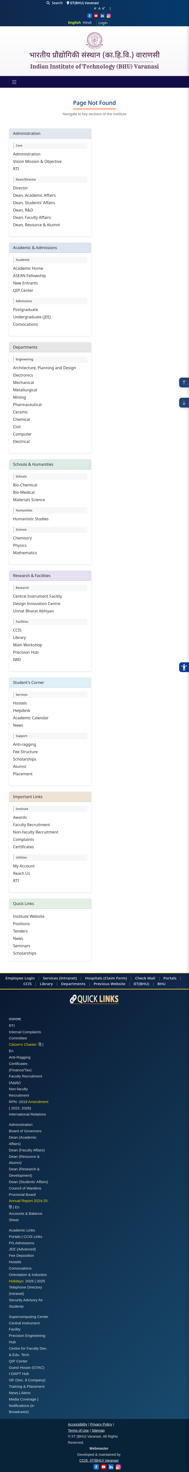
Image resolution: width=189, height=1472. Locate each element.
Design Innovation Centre (36, 603)
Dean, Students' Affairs (34, 202)
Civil (17, 426)
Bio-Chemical (25, 485)
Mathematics (25, 552)
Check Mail (145, 978)
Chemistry (22, 538)
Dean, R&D (23, 210)
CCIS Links (33, 1236)
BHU (162, 983)
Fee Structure (25, 751)
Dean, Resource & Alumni (36, 224)
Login (103, 22)
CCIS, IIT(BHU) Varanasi (99, 1460)
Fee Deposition (21, 1255)
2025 (41, 1281)
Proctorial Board (22, 1194)
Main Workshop (27, 645)
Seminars (21, 945)
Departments (73, 983)
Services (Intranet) (60, 978)
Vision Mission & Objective (37, 161)
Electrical (21, 441)
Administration (26, 154)
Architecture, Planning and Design (44, 367)
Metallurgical (25, 390)
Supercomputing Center (28, 1317)
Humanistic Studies (30, 519)
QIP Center (23, 290)
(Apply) (15, 1082)
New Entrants (25, 283)
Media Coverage (22, 1399)
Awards (20, 817)
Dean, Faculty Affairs (32, 217)
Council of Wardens (25, 1188)
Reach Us (21, 873)
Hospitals (93, 978)
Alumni (19, 766)
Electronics (23, 375)
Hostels (20, 703)
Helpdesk (21, 710)
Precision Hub (26, 652)
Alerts (26, 1393)
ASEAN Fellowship (29, 275)
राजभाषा (15, 1019)
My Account (24, 866)
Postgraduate (25, 309)
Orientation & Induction (28, 1275)
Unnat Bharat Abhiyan (33, 611)
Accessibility (77, 1424)
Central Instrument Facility (37, 596)
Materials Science (29, 499)
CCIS (17, 630)
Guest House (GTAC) (26, 1367)
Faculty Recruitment (31, 824)
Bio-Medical (24, 492)
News (18, 725)
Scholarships (24, 759)
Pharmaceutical (27, 404)
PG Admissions (21, 1243)
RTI (16, 168)
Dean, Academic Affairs (34, 195)
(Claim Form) (115, 978)
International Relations (27, 1114)
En (11, 1051)
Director (20, 188)
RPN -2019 (18, 1102)
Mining (19, 397)
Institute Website (29, 916)
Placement (22, 774)
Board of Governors (25, 1131)
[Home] (94, 40)
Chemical (21, 419)
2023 (15, 1108)
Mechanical (23, 382)
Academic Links (22, 1230)
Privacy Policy (101, 1424)
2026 (26, 1108)
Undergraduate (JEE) (32, 317)
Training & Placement (27, 1386)
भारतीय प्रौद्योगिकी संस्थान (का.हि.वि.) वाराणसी (94, 55)
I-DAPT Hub (19, 1374)
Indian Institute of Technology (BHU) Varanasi (94, 67)
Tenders (20, 931)
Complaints (23, 839)
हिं (39, 1044)
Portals (169, 978)
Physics (20, 545)
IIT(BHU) (141, 983)
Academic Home (28, 268)
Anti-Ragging (20, 1057)
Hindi (87, 22)
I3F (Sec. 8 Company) (27, 1380)
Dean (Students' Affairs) (28, 1182)
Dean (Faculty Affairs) (27, 1150)
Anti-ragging (24, 744)
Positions (21, 923)
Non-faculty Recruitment (35, 832)
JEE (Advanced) (22, 1249)
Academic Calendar (30, 718)
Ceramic (20, 412)
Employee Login (20, 978)
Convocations (25, 324)
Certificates (23, 846)
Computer (22, 434)
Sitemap (98, 1430)
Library (19, 637)
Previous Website (110, 983)
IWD (17, 659)
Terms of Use (78, 1430)
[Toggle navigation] (14, 82)
